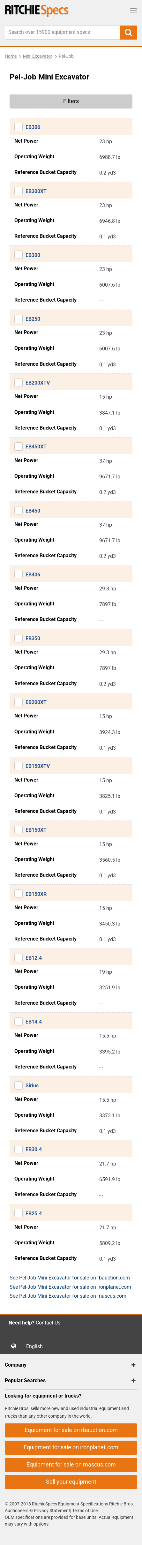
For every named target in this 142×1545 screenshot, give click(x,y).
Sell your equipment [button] (71, 1481)
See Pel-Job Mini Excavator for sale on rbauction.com (70, 1278)
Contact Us (48, 1323)
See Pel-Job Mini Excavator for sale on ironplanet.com (70, 1287)
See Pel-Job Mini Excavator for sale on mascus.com (68, 1296)
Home (11, 56)
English (36, 1346)
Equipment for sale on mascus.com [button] (71, 1464)
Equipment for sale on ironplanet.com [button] (71, 1447)
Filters (71, 101)
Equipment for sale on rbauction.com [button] (71, 1430)
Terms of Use (84, 1510)
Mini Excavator (37, 56)
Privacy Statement (52, 1510)
